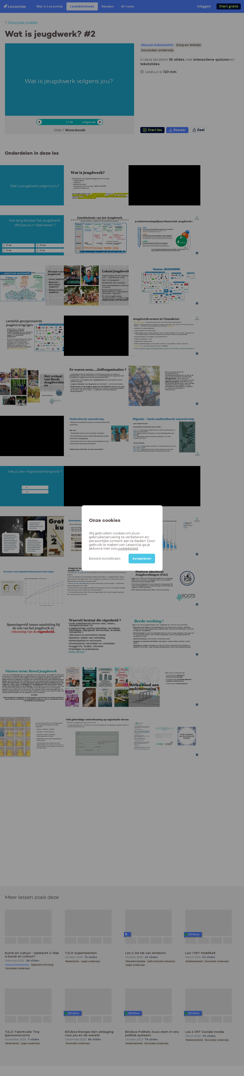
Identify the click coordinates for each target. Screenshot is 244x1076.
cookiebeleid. (127, 549)
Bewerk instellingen (104, 558)
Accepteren (141, 558)
